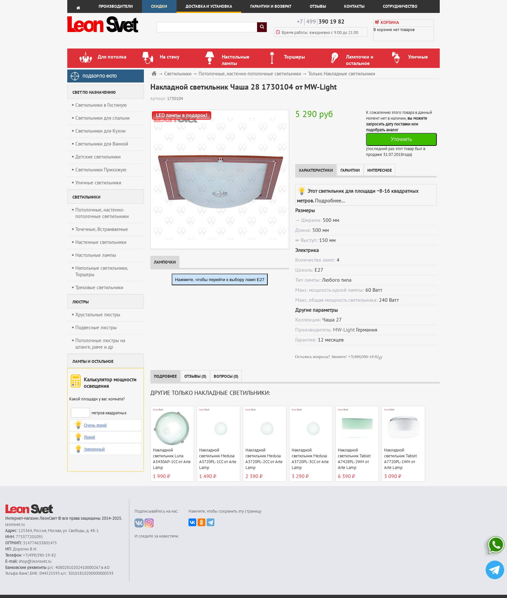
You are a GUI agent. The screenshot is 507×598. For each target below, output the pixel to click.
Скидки (159, 6)
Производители (116, 6)
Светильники (177, 74)
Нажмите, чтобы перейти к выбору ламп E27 (219, 279)
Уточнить (401, 139)
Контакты (354, 6)
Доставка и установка (209, 6)
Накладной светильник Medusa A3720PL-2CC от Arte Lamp (264, 459)
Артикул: (158, 98)
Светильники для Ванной (101, 144)
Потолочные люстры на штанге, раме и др (100, 344)
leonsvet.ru (15, 524)
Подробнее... (330, 201)
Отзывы (318, 6)
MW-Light (344, 330)
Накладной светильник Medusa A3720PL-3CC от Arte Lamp (310, 459)
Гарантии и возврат (270, 6)
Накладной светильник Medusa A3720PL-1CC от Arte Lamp (217, 459)
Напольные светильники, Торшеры (101, 271)
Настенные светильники (100, 242)
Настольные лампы (95, 255)
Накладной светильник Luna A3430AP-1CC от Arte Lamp (172, 459)
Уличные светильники (98, 183)
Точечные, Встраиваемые (101, 229)
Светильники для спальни (102, 118)
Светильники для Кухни (100, 131)
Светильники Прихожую (100, 170)
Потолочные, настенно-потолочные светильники (102, 213)
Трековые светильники (99, 287)
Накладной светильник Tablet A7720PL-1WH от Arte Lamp (400, 459)
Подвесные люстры (96, 328)
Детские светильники (98, 157)
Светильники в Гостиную (101, 105)
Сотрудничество (400, 6)
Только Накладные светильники (341, 74)
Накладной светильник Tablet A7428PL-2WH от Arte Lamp (354, 459)
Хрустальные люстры (97, 315)
